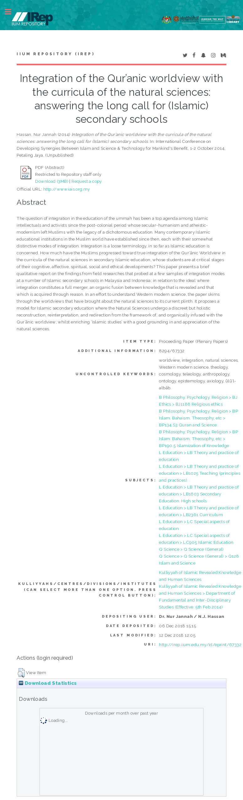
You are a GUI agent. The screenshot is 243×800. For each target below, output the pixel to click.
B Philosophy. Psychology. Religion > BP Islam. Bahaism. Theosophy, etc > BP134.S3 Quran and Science (198, 417)
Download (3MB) (51, 181)
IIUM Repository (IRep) (55, 54)
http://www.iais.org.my (66, 189)
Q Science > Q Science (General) (191, 549)
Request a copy (86, 181)
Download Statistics (48, 683)
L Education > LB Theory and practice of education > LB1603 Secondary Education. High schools (199, 493)
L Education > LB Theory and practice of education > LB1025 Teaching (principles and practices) (199, 473)
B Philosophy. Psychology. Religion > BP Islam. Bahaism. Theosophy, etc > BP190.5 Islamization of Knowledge (198, 438)
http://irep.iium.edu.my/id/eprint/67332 (200, 644)
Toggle (11, 12)
